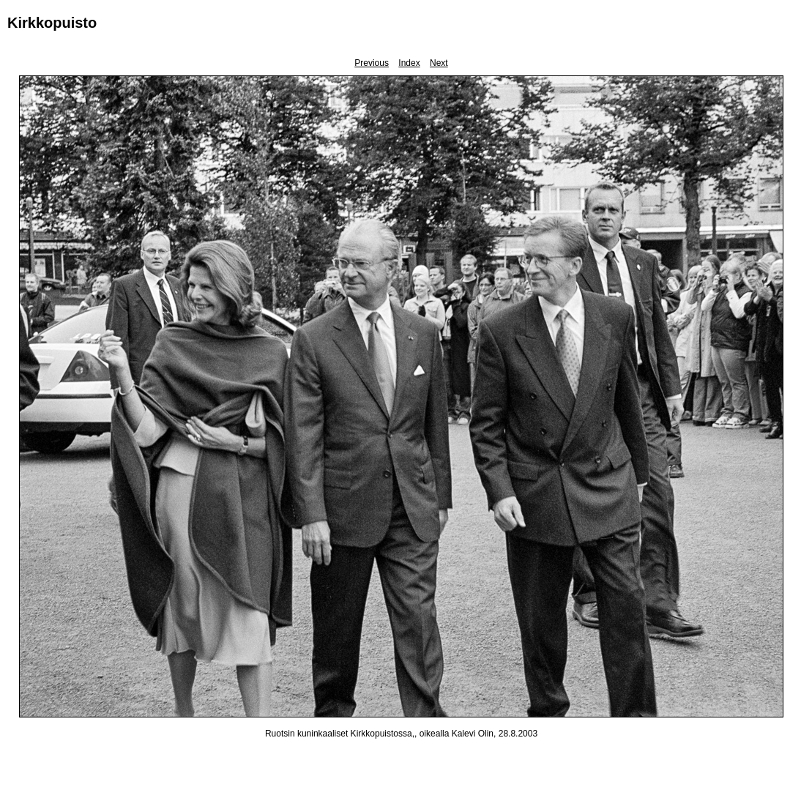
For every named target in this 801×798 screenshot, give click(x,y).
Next (439, 63)
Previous (371, 63)
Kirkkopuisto (52, 23)
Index (409, 63)
